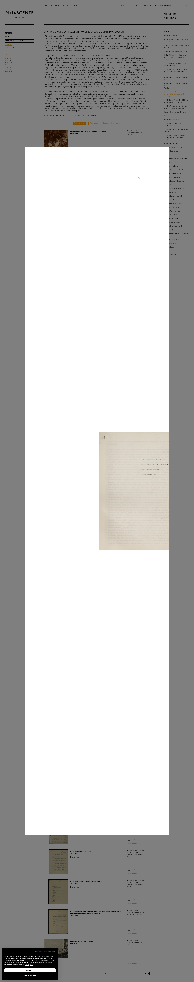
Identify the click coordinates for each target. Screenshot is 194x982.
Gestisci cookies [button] (30, 975)
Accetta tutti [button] (30, 970)
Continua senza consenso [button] (45, 951)
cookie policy (29, 965)
